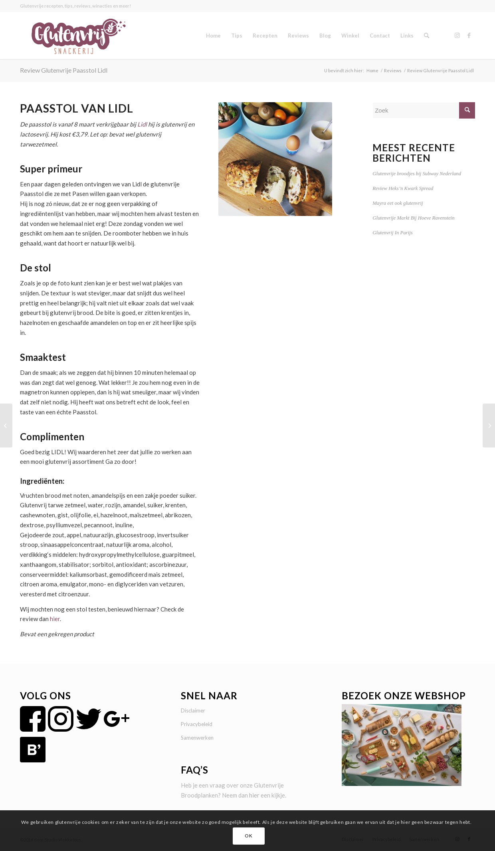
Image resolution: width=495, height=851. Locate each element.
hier (55, 618)
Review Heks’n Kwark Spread (402, 188)
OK (248, 836)
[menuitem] (213, 35)
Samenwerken (197, 737)
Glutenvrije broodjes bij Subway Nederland (416, 173)
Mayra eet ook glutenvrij (397, 203)
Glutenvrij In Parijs (392, 233)
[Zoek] (426, 35)
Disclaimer (193, 710)
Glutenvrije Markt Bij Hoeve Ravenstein (413, 218)
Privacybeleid (196, 724)
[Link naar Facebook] (469, 35)
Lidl (142, 124)
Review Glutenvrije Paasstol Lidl (63, 70)
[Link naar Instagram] (457, 35)
